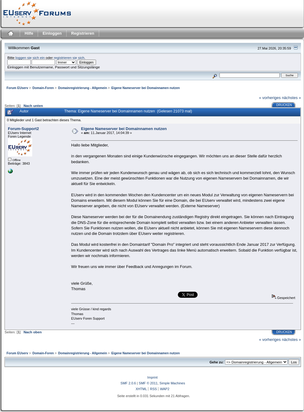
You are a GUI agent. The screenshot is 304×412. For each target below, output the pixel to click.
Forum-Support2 (23, 128)
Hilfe (29, 33)
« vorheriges (270, 97)
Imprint (152, 377)
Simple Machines (172, 383)
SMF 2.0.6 (128, 383)
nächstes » (291, 97)
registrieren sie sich (69, 58)
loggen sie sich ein (30, 58)
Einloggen (52, 33)
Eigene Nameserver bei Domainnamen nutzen (124, 128)
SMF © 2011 (148, 383)
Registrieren (82, 33)
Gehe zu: (216, 362)
